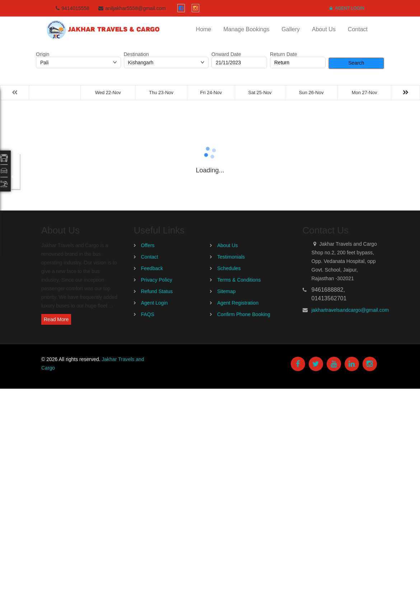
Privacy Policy (156, 280)
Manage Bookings (246, 29)
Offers (148, 245)
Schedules (229, 268)
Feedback (152, 268)
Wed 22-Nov (108, 92)
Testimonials (231, 257)
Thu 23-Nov (161, 92)
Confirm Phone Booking (243, 314)
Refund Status (157, 291)
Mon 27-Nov (364, 92)
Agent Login (347, 8)
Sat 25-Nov (260, 92)
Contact (358, 29)
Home (203, 29)
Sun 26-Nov (311, 92)
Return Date (283, 54)
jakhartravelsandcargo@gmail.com (350, 310)
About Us (324, 29)
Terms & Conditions (239, 280)
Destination (136, 54)
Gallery (290, 29)
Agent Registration (237, 303)
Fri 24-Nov (211, 92)
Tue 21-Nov (55, 92)
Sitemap (226, 291)
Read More (56, 319)
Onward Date (226, 54)
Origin (42, 54)
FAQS (147, 314)
